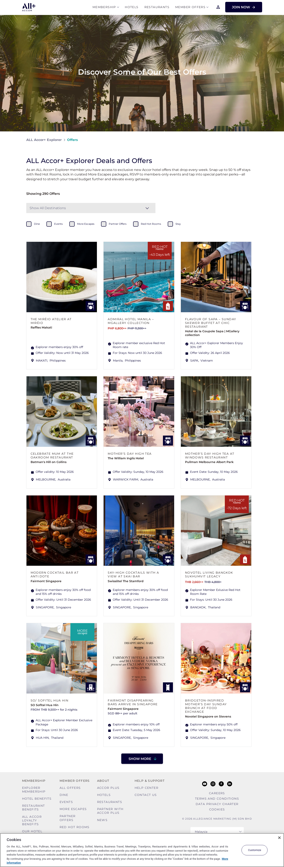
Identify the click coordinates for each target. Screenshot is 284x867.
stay (178, 223)
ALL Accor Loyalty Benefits (32, 820)
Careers (217, 793)
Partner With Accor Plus (110, 811)
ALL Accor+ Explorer (44, 140)
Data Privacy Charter (217, 804)
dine (37, 223)
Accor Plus (108, 788)
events (58, 223)
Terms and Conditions (217, 798)
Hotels (131, 7)
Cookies (217, 809)
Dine (64, 795)
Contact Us (146, 795)
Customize (254, 850)
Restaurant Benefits (33, 807)
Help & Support (150, 781)
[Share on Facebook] (253, 139)
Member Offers (190, 7)
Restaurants (156, 7)
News (102, 820)
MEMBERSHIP (104, 7)
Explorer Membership (34, 789)
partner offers (117, 223)
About (103, 781)
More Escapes (73, 809)
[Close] (279, 837)
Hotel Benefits (37, 798)
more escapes (85, 223)
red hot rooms (151, 223)
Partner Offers (68, 818)
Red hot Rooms (75, 827)
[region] (142, 850)
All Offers (70, 788)
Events (66, 802)
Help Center (146, 788)
